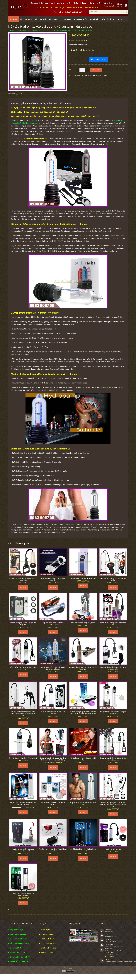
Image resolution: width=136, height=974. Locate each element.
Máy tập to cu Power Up (113, 849)
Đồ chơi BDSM (66, 19)
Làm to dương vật (80, 19)
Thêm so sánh (88, 75)
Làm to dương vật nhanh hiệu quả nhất (83, 578)
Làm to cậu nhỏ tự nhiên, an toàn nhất (23, 667)
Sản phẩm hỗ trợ (108, 19)
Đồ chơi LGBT (53, 19)
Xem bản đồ (109, 957)
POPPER (120, 19)
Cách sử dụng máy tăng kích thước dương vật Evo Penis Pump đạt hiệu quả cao (113, 804)
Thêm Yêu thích (75, 75)
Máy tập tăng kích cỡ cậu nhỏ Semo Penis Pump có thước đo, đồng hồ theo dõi (23, 713)
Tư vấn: (73, 50)
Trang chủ (13, 19)
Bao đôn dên (94, 19)
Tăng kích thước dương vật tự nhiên (83, 623)
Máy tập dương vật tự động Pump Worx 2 (23, 758)
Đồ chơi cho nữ (40, 19)
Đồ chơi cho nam (26, 19)
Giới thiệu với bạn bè (101, 75)
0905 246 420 (87, 50)
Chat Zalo (100, 59)
